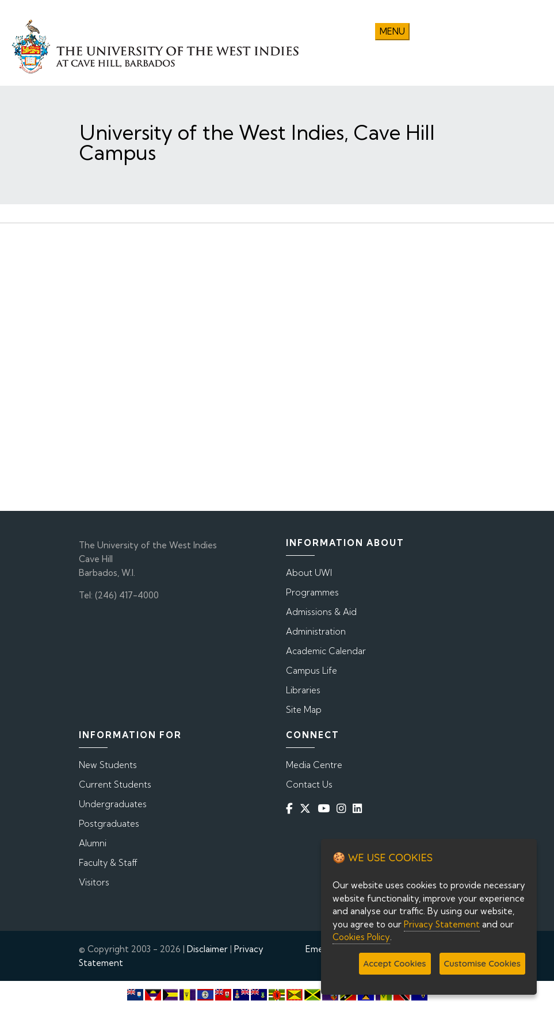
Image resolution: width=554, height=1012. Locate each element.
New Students (108, 764)
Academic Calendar (326, 651)
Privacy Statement (442, 924)
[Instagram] (343, 808)
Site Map (304, 709)
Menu (392, 31)
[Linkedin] (359, 808)
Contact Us (309, 784)
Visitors (94, 882)
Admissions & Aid (321, 611)
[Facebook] (291, 808)
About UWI (309, 572)
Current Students (115, 784)
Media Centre (314, 764)
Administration (316, 631)
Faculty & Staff (108, 862)
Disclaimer (207, 949)
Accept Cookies (395, 963)
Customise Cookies (482, 963)
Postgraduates (109, 823)
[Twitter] (307, 808)
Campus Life (311, 670)
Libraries (303, 690)
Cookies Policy (361, 936)
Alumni (92, 843)
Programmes (312, 592)
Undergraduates (113, 804)
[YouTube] (326, 808)
